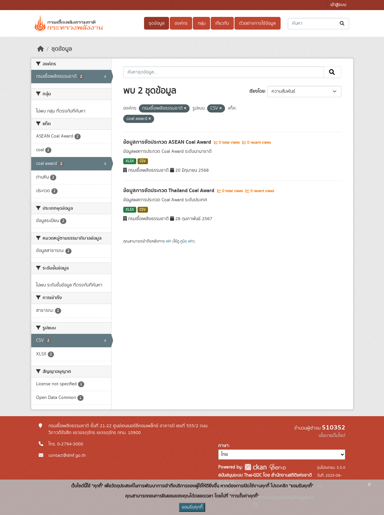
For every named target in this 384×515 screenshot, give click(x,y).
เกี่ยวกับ (222, 23)
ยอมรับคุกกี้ (192, 507)
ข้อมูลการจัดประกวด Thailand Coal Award (169, 190)
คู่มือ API (186, 241)
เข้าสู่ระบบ (338, 5)
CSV (142, 161)
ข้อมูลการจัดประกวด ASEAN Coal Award (167, 142)
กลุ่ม (201, 23)
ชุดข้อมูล (157, 23)
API (168, 241)
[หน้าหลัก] (40, 49)
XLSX (130, 161)
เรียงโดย (257, 91)
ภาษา (223, 445)
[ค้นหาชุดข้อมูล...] (318, 23)
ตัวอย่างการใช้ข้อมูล (257, 23)
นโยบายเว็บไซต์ (332, 435)
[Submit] (343, 23)
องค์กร (181, 23)
